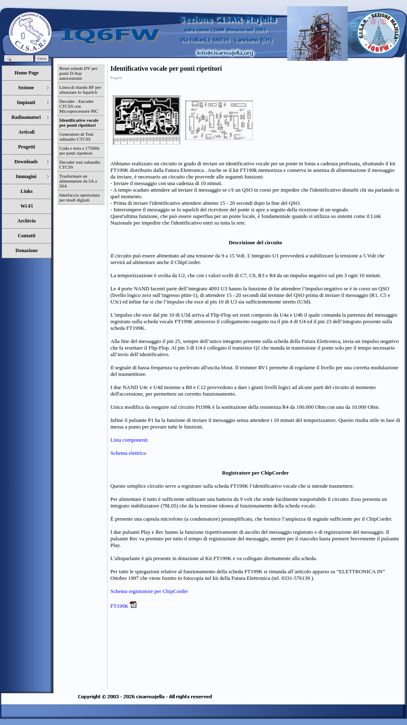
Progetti (26, 147)
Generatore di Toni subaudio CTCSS (76, 136)
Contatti (26, 236)
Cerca (41, 58)
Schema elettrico (128, 453)
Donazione (27, 250)
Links (27, 191)
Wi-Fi (27, 206)
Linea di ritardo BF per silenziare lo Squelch (80, 90)
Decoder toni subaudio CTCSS (80, 164)
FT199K (120, 606)
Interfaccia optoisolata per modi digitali (79, 197)
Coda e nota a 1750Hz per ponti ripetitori (79, 150)
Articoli (27, 132)
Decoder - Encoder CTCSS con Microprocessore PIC (78, 106)
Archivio (26, 221)
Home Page (26, 73)
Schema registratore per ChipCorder (149, 591)
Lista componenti (129, 440)
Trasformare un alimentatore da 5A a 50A (78, 181)
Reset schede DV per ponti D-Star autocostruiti (78, 73)
